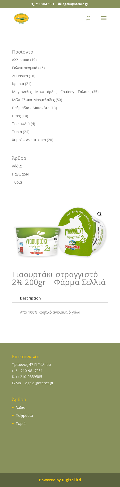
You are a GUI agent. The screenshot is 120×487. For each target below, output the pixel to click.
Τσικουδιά (21, 123)
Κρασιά (18, 83)
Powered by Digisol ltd (60, 479)
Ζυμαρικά (20, 75)
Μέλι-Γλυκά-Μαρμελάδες (33, 99)
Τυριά (17, 131)
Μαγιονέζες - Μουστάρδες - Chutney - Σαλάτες (51, 91)
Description (30, 298)
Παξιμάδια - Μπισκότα (30, 107)
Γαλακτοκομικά (24, 67)
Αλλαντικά (20, 59)
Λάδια (17, 166)
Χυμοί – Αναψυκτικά (29, 139)
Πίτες (16, 115)
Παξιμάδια (20, 174)
